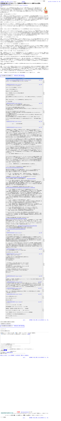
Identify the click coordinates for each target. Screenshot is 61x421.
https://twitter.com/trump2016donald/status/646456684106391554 (16, 177)
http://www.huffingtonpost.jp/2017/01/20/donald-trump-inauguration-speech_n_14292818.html (20, 187)
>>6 (6, 277)
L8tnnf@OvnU (19, 84)
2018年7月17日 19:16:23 (11, 232)
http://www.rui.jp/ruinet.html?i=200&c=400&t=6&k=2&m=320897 (16, 218)
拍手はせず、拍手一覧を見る (19, 75)
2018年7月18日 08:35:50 (11, 288)
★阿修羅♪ (2, 1)
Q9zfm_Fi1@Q (19, 127)
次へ (57, 1)
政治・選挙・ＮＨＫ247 (9, 1)
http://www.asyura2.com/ (25, 413)
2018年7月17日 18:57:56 (11, 127)
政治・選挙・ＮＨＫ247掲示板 (39, 319)
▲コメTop (50, 1)
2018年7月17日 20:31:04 (11, 253)
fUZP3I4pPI (16, 121)
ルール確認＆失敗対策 (9, 354)
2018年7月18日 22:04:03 (11, 301)
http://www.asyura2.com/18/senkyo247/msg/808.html (5, 4)
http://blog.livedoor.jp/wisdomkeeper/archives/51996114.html (27, 225)
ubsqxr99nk (16, 84)
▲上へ (24, 319)
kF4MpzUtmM (16, 288)
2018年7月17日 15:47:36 (11, 84)
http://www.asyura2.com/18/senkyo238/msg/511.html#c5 (14, 167)
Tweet (1, 6)
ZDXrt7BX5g (16, 127)
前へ (59, 1)
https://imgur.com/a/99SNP (31, 178)
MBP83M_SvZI (19, 103)
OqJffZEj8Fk (20, 288)
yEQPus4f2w (16, 103)
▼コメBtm (54, 1)
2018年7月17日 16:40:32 (11, 103)
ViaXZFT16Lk (19, 121)
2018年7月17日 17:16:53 (11, 121)
